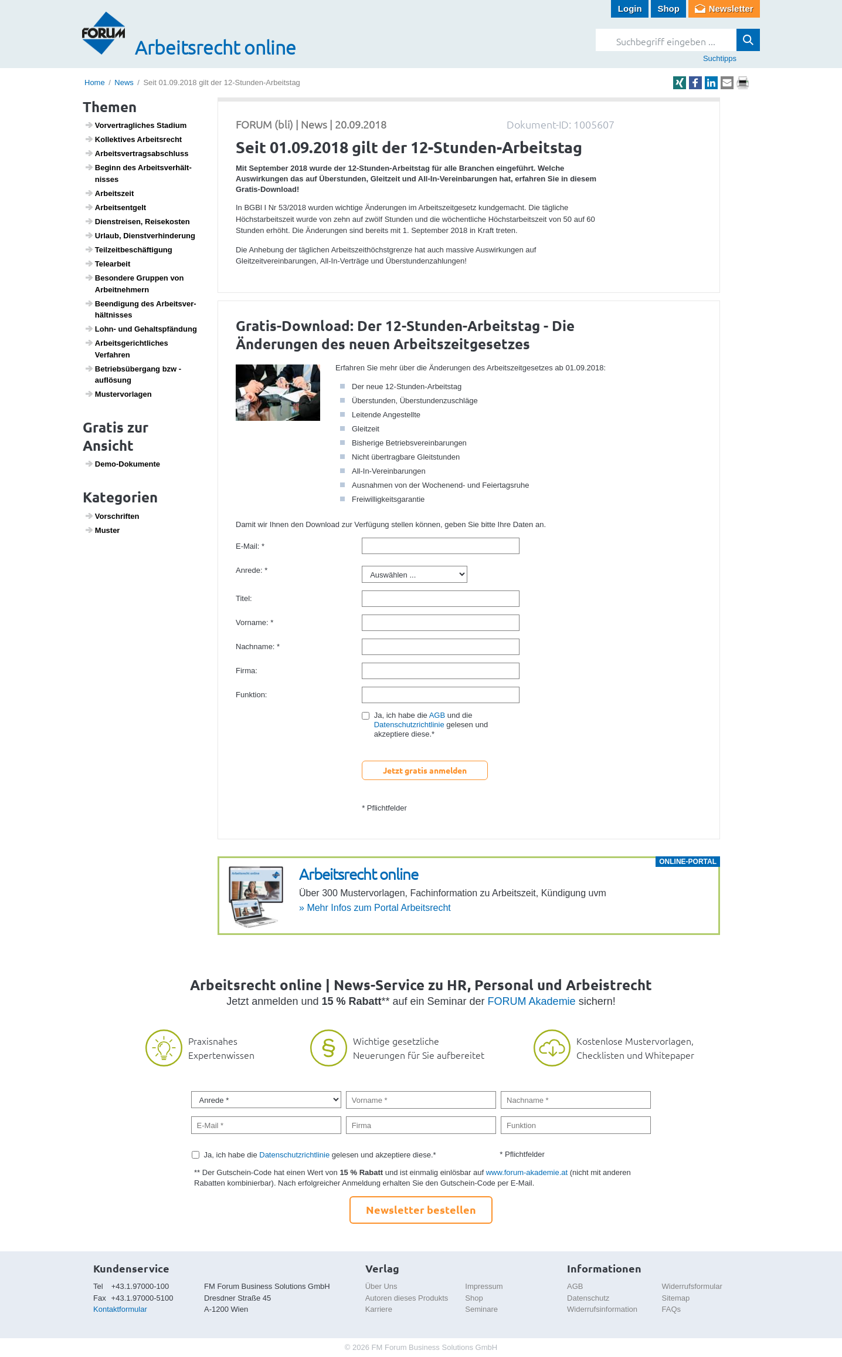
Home (94, 82)
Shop (668, 8)
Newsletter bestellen (421, 1209)
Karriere (378, 1309)
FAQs (671, 1309)
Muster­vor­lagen (118, 394)
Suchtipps (719, 58)
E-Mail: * (250, 546)
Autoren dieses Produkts (407, 1298)
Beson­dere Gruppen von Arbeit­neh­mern (134, 283)
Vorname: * (254, 622)
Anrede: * (251, 570)
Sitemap (676, 1298)
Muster (102, 530)
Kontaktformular (120, 1309)
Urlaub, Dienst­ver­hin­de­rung (139, 235)
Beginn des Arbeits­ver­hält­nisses (138, 173)
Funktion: (251, 694)
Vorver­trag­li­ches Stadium (135, 125)
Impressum (484, 1286)
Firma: (246, 670)
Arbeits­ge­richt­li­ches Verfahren (126, 348)
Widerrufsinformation (602, 1309)
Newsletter (731, 8)
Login (630, 8)
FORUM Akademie (532, 1001)
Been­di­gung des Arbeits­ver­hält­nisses (140, 309)
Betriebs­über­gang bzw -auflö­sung (133, 374)
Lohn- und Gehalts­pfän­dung (140, 328)
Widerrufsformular (692, 1286)
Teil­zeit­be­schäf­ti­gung (128, 249)
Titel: (244, 598)
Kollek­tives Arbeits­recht (133, 139)
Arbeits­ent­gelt (115, 207)
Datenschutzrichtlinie (409, 724)
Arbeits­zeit (109, 193)
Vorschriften (112, 516)
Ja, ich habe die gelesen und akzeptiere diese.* (320, 1154)
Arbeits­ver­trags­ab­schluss (136, 153)
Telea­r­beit (107, 263)
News (124, 82)
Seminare (481, 1309)
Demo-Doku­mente (122, 463)
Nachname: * (258, 646)
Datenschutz (588, 1298)
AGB (437, 715)
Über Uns (381, 1286)
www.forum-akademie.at (527, 1172)
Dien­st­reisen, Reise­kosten (137, 221)
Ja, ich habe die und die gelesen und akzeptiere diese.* (431, 724)
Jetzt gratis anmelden (425, 770)
